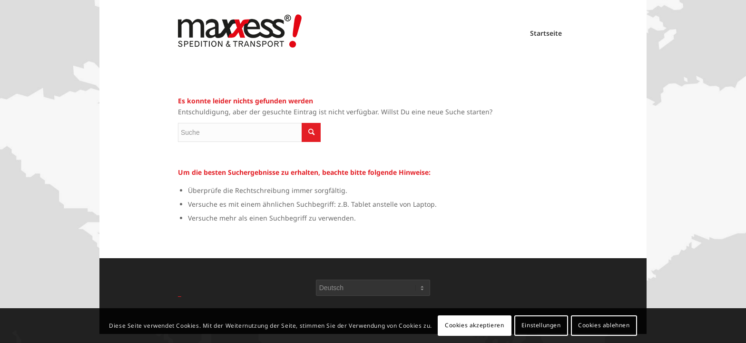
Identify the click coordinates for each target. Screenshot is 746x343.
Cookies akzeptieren (474, 325)
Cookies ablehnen (604, 325)
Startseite (546, 33)
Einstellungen (541, 325)
